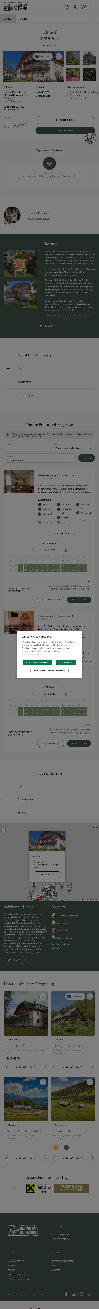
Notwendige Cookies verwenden (49, 670)
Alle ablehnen (65, 662)
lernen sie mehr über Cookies (33, 655)
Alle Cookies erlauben (37, 662)
